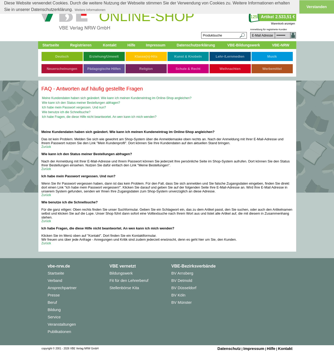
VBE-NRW (280, 45)
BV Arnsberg (182, 273)
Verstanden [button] (317, 7)
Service (54, 317)
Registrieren (81, 45)
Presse (54, 295)
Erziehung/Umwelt (104, 56)
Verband (55, 280)
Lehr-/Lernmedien (230, 56)
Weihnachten (230, 69)
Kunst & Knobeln (188, 56)
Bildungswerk (121, 273)
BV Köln (178, 295)
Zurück (46, 147)
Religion (146, 69)
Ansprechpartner (62, 288)
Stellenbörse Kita (124, 288)
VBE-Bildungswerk (243, 45)
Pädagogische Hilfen (104, 69)
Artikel (267, 17)
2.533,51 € (285, 17)
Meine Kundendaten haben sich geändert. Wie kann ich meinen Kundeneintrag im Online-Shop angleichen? (117, 98)
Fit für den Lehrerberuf (129, 280)
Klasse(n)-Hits (146, 56)
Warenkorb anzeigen (283, 23)
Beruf (52, 302)
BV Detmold (181, 280)
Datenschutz (229, 348)
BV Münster (181, 302)
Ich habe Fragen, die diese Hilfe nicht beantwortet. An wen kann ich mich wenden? (99, 117)
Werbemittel (272, 69)
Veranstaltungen (62, 324)
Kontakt (109, 45)
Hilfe (131, 45)
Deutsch (62, 56)
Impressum (155, 45)
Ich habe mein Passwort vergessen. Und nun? (74, 107)
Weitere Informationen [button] (90, 10)
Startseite (51, 45)
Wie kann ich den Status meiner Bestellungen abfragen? (81, 103)
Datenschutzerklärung (196, 45)
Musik (272, 56)
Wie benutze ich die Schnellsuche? (66, 112)
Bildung (54, 309)
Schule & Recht (188, 69)
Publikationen (59, 331)
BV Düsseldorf (183, 288)
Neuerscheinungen (62, 69)
